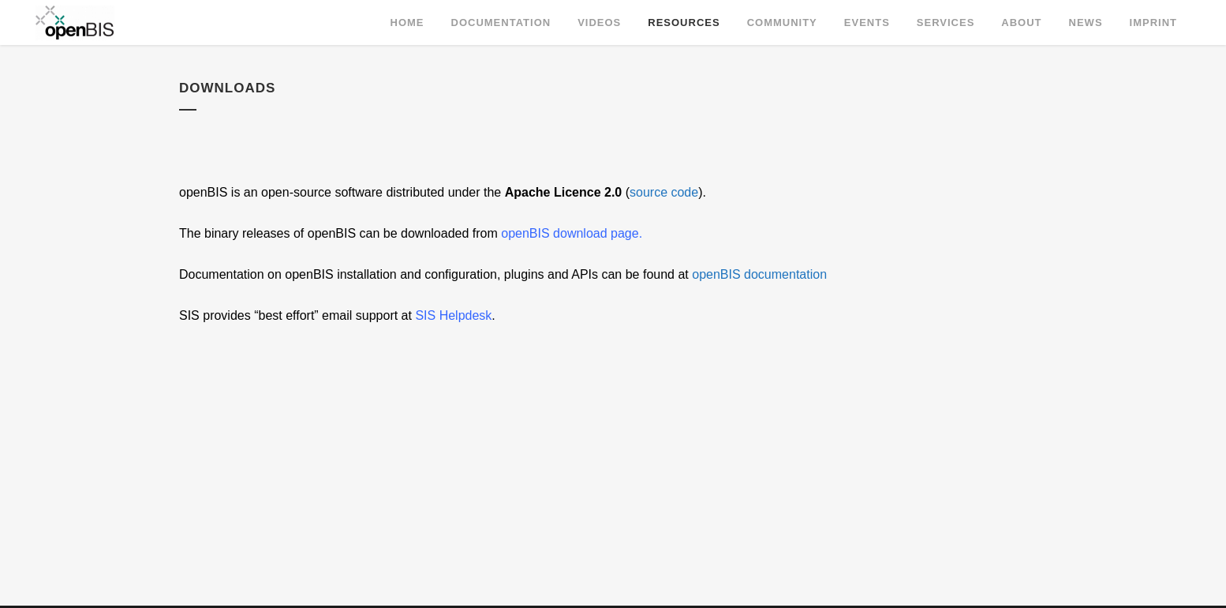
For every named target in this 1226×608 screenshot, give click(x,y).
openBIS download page (569, 233)
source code (664, 192)
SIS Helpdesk (453, 315)
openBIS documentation (759, 274)
